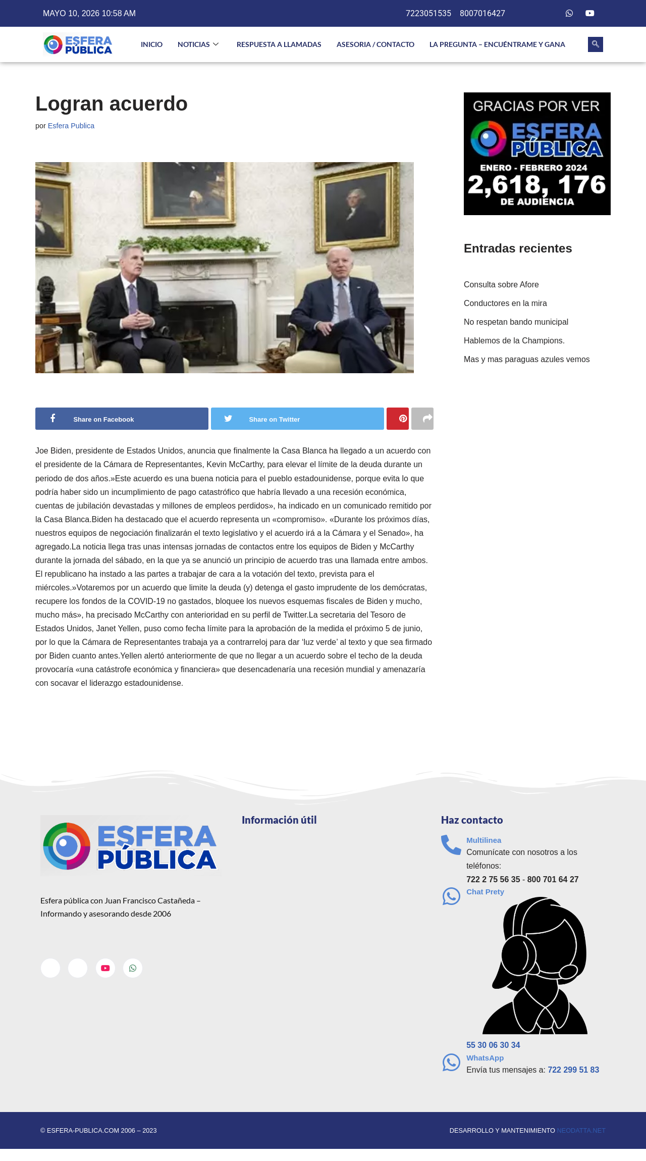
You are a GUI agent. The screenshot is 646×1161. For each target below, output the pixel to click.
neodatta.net (581, 1132)
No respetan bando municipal (516, 322)
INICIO (152, 44)
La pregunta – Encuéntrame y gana (497, 44)
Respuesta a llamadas (279, 44)
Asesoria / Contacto (375, 44)
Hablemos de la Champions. (514, 340)
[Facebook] (528, 13)
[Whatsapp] (569, 13)
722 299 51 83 (574, 1071)
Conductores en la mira (505, 303)
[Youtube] (590, 13)
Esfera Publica (71, 126)
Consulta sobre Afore (501, 284)
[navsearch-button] (595, 44)
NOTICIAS (198, 44)
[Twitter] (549, 13)
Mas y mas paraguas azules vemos (527, 360)
